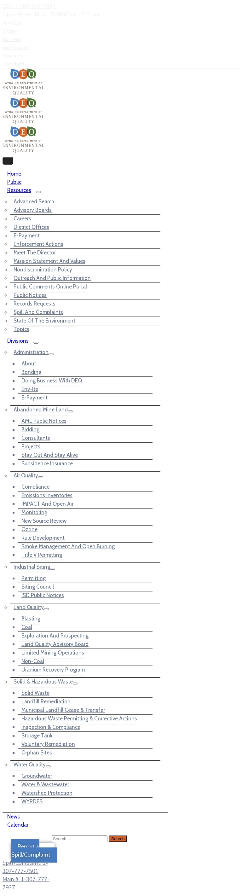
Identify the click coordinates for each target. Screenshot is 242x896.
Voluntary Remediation (48, 744)
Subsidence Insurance (47, 463)
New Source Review (43, 521)
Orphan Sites (36, 752)
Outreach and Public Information (52, 278)
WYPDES (32, 801)
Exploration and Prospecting (55, 635)
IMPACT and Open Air (47, 504)
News (13, 816)
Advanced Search (34, 201)
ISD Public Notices (42, 595)
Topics (21, 329)
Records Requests (34, 303)
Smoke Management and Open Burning (68, 546)
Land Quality (29, 607)
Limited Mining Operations (52, 652)
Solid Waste (35, 693)
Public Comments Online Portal (50, 286)
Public (14, 182)
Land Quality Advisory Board (55, 644)
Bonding (31, 372)
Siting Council (37, 587)
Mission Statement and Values (49, 261)
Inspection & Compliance (50, 727)
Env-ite (29, 389)
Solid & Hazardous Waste (43, 681)
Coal (26, 627)
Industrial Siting (32, 567)
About (28, 363)
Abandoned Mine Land (41, 409)
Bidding (30, 429)
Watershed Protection (46, 793)
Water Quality (30, 764)
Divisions (18, 341)
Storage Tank (37, 735)
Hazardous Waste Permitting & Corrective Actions (79, 718)
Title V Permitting (41, 555)
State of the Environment (44, 320)
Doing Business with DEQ (51, 380)
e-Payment (27, 235)
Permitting (33, 578)
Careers (22, 218)
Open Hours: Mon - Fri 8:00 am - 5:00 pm (52, 14)
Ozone (29, 529)
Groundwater (36, 776)
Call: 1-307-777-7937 (29, 6)
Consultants (35, 438)
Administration (31, 352)
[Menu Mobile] (8, 161)
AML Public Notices (43, 421)
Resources (19, 190)
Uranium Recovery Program (53, 669)
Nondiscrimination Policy (43, 269)
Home (14, 174)
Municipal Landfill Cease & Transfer (63, 710)
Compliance (35, 487)
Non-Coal (32, 661)
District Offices (31, 227)
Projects (30, 446)
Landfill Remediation (46, 701)
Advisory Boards (33, 210)
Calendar (17, 825)
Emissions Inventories (46, 495)
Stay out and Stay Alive (49, 455)
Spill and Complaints (38, 312)
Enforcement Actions (38, 244)
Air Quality (26, 475)
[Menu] (38, 192)
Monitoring (34, 512)
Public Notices (30, 295)
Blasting (30, 618)
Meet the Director (35, 252)
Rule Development (43, 538)
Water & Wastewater (45, 784)
